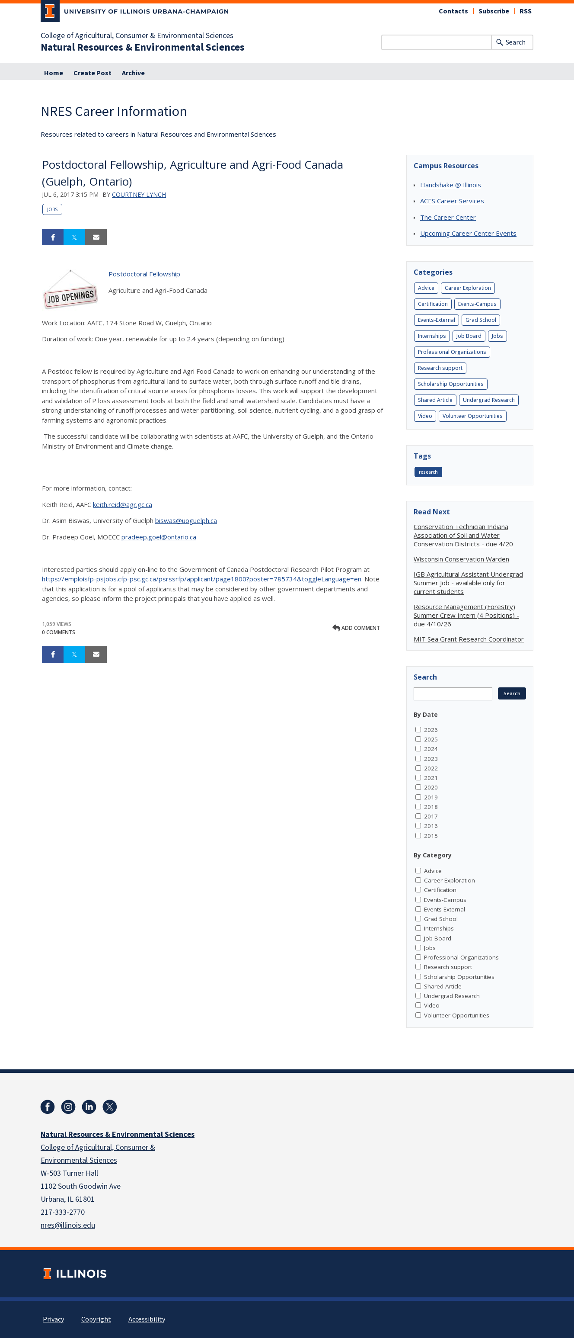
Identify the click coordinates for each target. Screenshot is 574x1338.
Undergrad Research (489, 400)
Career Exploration (468, 288)
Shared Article (435, 400)
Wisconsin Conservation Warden (461, 559)
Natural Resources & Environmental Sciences (143, 47)
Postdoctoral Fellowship (144, 274)
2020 (431, 787)
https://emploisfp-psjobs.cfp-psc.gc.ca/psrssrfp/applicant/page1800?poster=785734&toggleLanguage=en (201, 578)
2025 (431, 739)
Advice (426, 288)
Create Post (92, 73)
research (428, 472)
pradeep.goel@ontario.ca (158, 537)
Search (516, 42)
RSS (526, 11)
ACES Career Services (452, 200)
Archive (133, 73)
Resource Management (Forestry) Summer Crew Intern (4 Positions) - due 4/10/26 (466, 615)
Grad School (481, 320)
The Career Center (448, 217)
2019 (431, 797)
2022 (431, 768)
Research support (440, 368)
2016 (431, 826)
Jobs (52, 209)
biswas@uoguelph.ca (186, 520)
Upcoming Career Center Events (468, 233)
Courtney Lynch (139, 194)
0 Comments (58, 632)
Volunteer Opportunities (473, 416)
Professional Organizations (452, 352)
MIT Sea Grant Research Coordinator (469, 639)
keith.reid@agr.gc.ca (122, 504)
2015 (431, 836)
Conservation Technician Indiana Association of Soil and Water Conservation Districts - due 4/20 (463, 535)
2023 (431, 759)
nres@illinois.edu (68, 1225)
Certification (433, 304)
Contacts (453, 11)
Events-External (436, 320)
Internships (432, 336)
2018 (431, 807)
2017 (431, 816)
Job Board (469, 336)
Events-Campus (477, 304)
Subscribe (493, 11)
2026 (431, 730)
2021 (431, 778)
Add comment (356, 628)
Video (425, 416)
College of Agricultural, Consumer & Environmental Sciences (137, 36)
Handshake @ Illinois (450, 184)
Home (53, 73)
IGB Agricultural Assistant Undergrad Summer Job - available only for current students (468, 583)
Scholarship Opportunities (451, 384)
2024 (431, 749)
